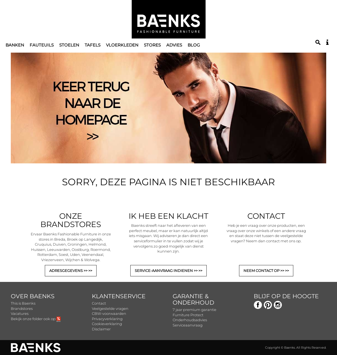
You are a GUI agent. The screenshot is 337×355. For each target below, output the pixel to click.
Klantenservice (119, 296)
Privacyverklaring (107, 319)
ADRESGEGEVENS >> (68, 270)
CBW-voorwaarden (109, 313)
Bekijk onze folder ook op (36, 319)
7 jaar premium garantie (194, 309)
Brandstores (22, 308)
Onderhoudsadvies (190, 320)
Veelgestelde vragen (110, 308)
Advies (174, 45)
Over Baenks (33, 296)
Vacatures (19, 313)
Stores (152, 45)
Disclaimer (101, 329)
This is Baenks (23, 303)
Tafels (92, 45)
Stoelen (69, 45)
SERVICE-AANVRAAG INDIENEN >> (166, 270)
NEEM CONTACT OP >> (264, 270)
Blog (194, 45)
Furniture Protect (188, 315)
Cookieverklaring (107, 323)
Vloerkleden (122, 45)
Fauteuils (42, 45)
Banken (15, 45)
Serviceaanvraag (188, 325)
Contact (99, 303)
